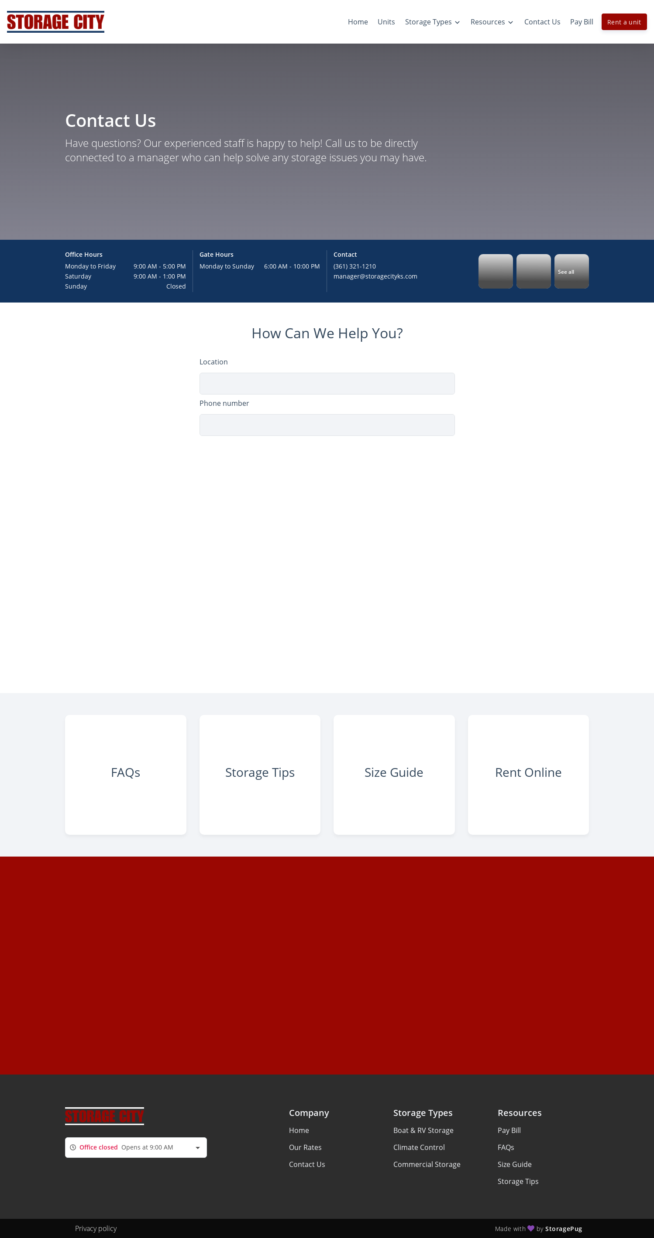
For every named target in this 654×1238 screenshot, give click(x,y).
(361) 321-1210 (355, 266)
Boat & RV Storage (423, 1130)
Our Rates (305, 1147)
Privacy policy (96, 1228)
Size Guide (515, 1164)
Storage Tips (518, 1181)
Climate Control (419, 1147)
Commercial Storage (427, 1164)
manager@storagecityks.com (375, 276)
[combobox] (136, 1147)
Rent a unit (624, 22)
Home (299, 1130)
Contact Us (307, 1164)
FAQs (506, 1147)
